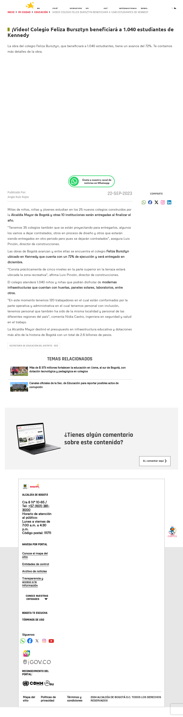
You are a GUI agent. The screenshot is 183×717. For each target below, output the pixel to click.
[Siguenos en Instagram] (44, 650)
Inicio (11, 22)
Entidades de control (35, 573)
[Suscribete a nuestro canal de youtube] (51, 650)
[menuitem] (42, 12)
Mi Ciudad (24, 22)
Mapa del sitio (29, 708)
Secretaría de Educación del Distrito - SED (33, 355)
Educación (41, 22)
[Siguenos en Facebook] (22, 650)
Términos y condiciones (74, 708)
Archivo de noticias (34, 581)
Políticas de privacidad (48, 708)
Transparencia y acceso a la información (32, 591)
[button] (144, 213)
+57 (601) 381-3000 (35, 517)
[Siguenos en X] (37, 650)
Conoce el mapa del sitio (35, 564)
